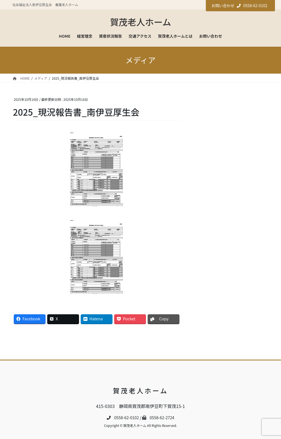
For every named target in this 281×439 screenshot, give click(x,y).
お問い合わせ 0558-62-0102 (239, 5)
